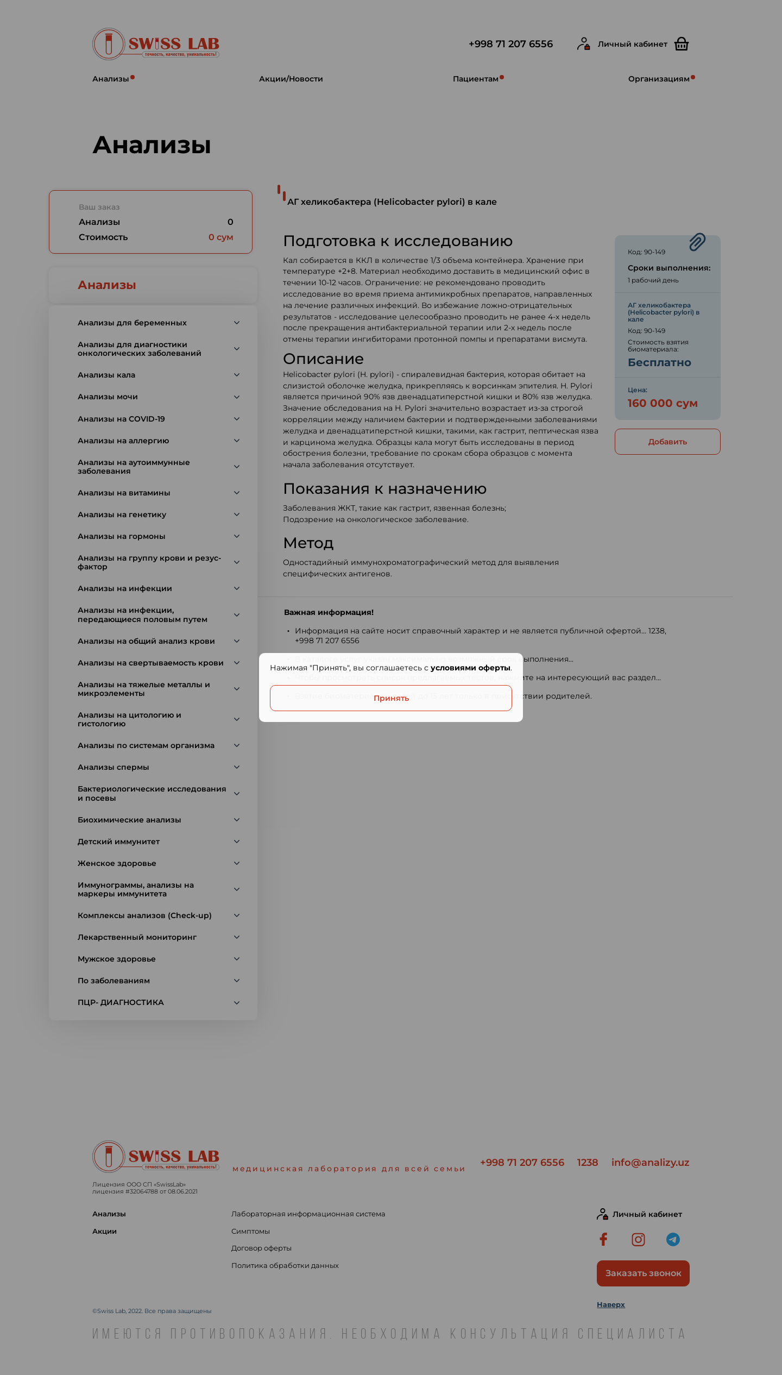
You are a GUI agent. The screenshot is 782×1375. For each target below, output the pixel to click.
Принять (391, 698)
